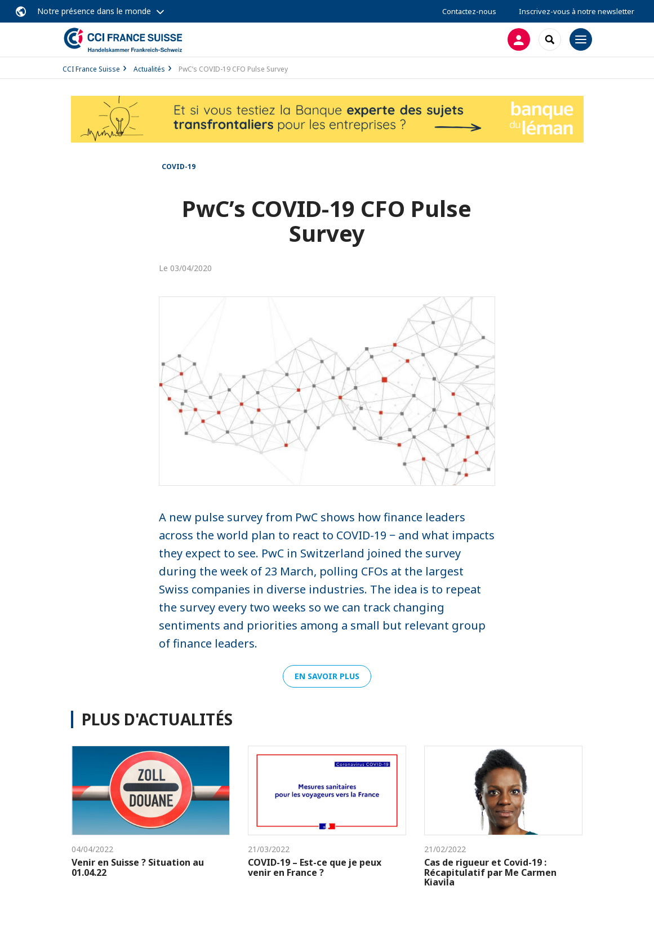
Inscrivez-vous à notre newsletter (576, 11)
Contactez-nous (469, 11)
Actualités (149, 69)
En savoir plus (327, 676)
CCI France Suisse (91, 69)
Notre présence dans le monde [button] (94, 11)
